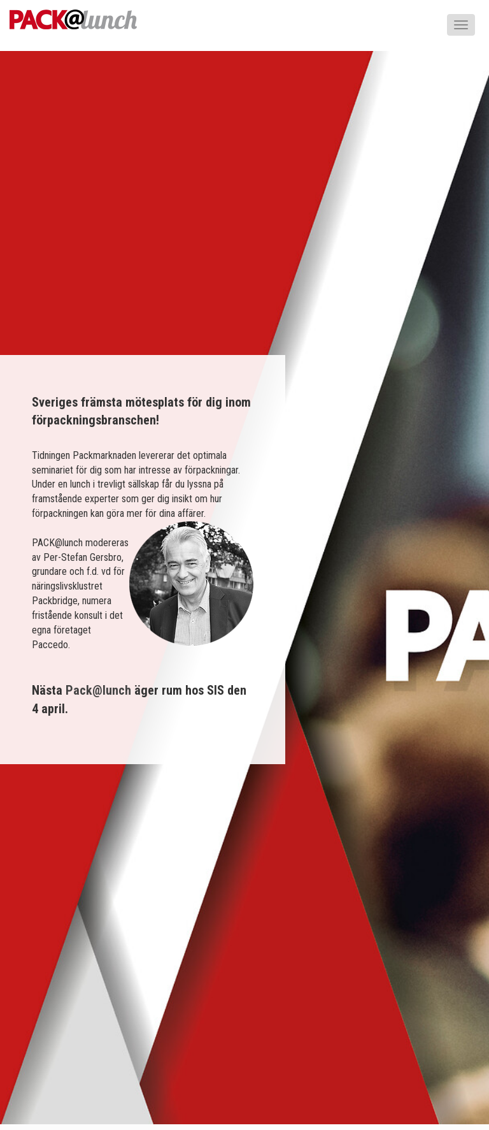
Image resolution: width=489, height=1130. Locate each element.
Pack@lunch (98, 690)
